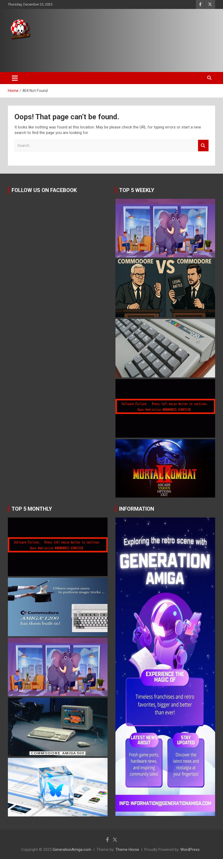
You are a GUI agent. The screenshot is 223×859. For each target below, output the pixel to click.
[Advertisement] (99, 54)
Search (203, 146)
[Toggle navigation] (15, 78)
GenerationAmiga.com (72, 849)
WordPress (190, 849)
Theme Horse (127, 849)
